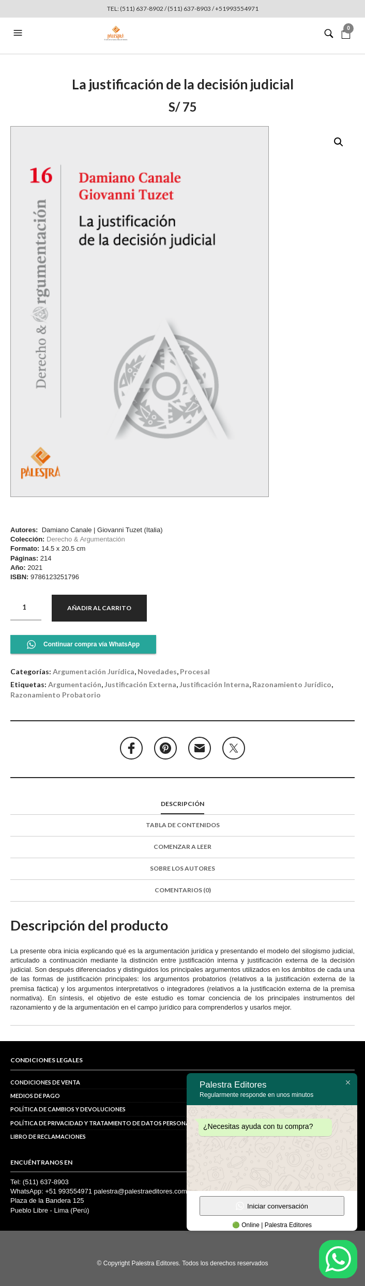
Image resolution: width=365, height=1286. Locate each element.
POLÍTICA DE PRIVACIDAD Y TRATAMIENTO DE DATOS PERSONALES (104, 1123)
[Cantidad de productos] (25, 608)
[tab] (182, 804)
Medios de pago (35, 1095)
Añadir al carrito (99, 608)
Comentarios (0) (183, 890)
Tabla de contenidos (183, 825)
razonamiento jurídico (291, 684)
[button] (19, 33)
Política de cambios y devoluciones (68, 1109)
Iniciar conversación (272, 1206)
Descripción (182, 804)
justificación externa (140, 684)
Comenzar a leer (182, 846)
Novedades (157, 671)
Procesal (195, 671)
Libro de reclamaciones (48, 1136)
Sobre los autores (182, 868)
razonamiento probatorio (55, 694)
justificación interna (214, 684)
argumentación (74, 684)
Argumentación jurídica (93, 671)
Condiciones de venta (45, 1082)
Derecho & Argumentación (86, 539)
